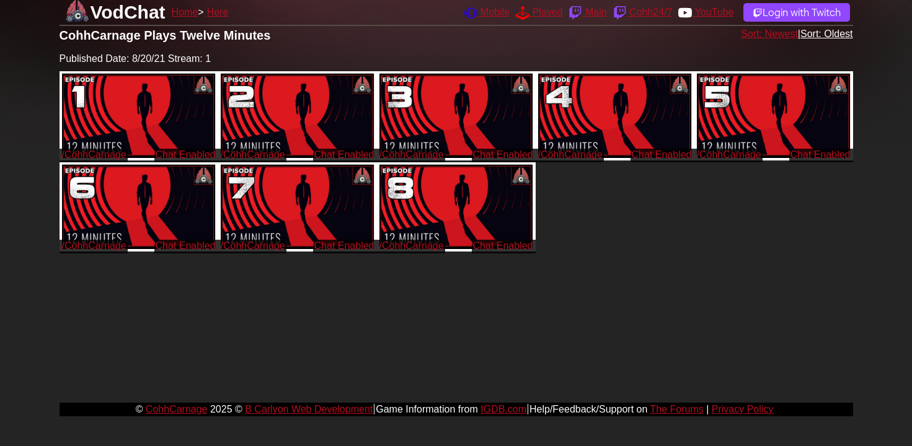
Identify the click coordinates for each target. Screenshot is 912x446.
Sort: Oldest (826, 33)
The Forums (676, 409)
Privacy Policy (743, 409)
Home (185, 12)
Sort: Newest (769, 33)
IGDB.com (503, 409)
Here (218, 12)
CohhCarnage (177, 409)
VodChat (128, 12)
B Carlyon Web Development (309, 409)
